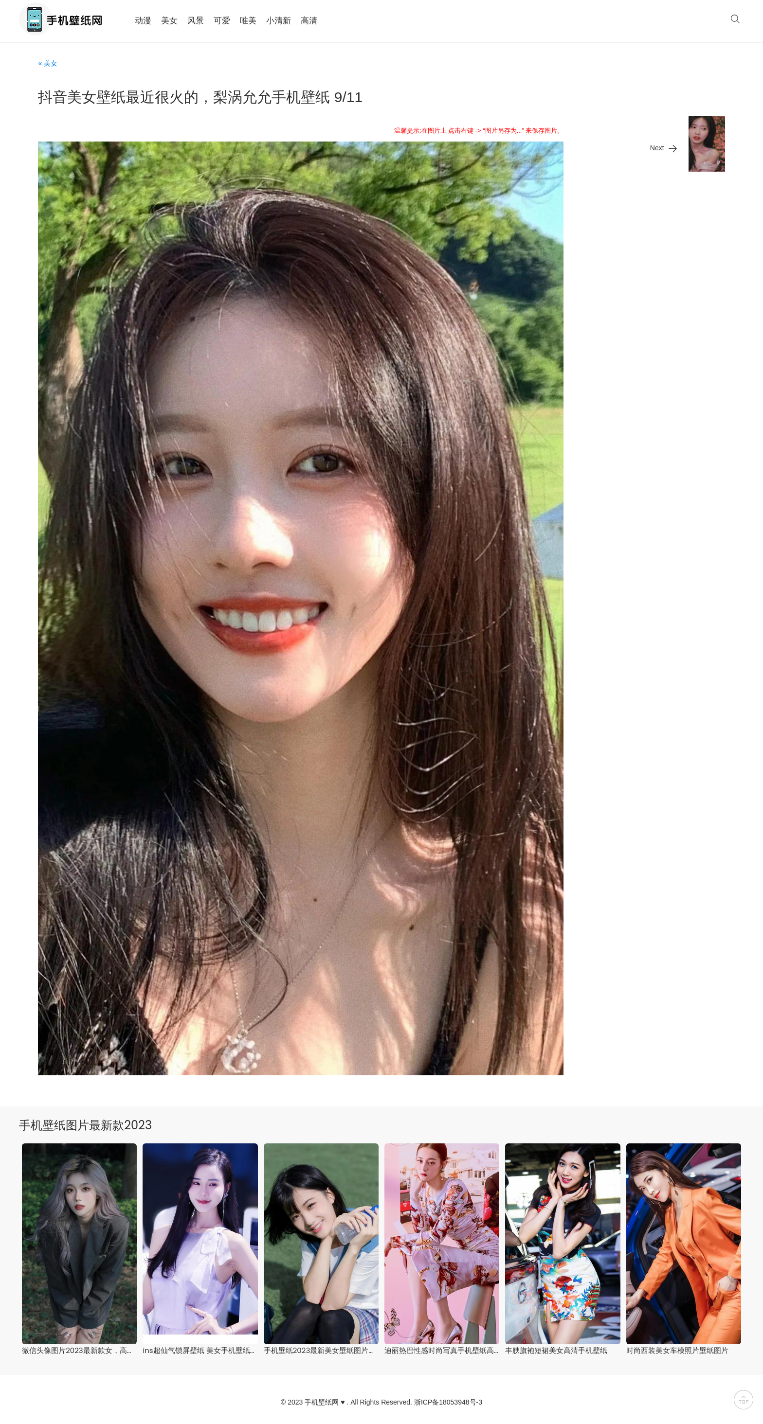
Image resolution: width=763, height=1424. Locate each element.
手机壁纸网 (322, 1402)
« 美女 (47, 63)
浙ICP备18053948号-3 (448, 1402)
